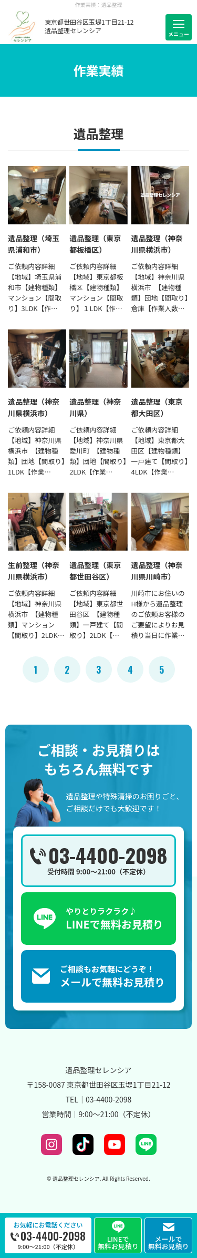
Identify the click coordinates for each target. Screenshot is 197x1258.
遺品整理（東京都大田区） (157, 407)
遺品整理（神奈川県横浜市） (157, 244)
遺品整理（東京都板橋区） (95, 244)
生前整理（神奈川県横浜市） (33, 571)
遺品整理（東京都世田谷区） (95, 571)
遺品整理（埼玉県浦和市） (33, 244)
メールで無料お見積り (168, 1240)
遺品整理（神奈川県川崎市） (157, 571)
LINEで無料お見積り (118, 1239)
